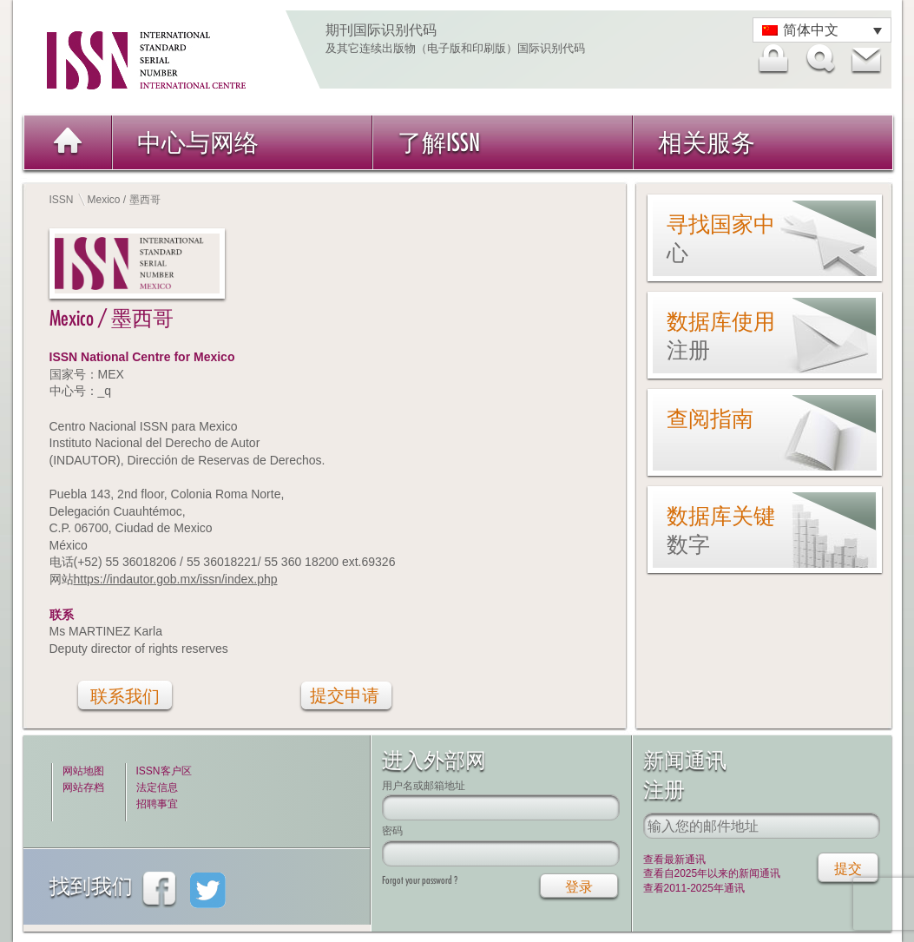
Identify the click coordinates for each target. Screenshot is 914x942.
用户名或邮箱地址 (423, 785)
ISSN (61, 200)
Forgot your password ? (419, 879)
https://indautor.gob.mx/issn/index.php (176, 579)
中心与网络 (198, 142)
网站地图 (83, 771)
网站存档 (83, 787)
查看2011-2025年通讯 (694, 888)
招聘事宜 (157, 804)
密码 (392, 830)
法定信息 (157, 787)
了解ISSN (439, 142)
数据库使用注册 (721, 335)
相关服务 (706, 142)
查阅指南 (710, 418)
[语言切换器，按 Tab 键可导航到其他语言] (822, 30)
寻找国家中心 (721, 238)
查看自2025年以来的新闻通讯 (712, 873)
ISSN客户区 (164, 771)
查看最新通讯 (674, 859)
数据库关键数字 (721, 530)
